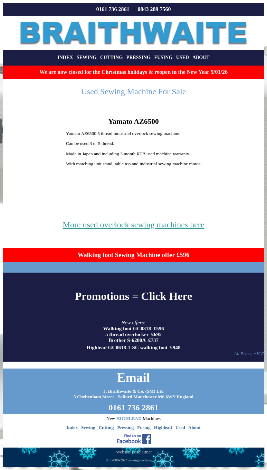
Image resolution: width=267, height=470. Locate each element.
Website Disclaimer (134, 451)
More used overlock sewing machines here (133, 224)
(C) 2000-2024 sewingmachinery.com (133, 460)
